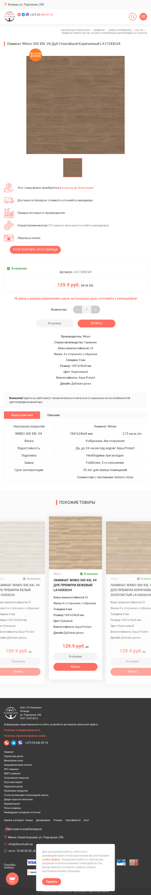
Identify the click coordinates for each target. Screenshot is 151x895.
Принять (51, 881)
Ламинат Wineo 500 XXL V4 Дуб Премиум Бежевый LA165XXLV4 (75, 585)
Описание (53, 415)
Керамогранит (12, 803)
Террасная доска (13, 786)
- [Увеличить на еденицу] (77, 310)
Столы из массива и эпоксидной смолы (26, 795)
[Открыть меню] (143, 16)
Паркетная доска (13, 756)
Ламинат (9, 752)
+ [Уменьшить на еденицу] (96, 310)
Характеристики (22, 415)
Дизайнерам (43, 820)
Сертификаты (73, 820)
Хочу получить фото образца (35, 249)
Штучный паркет (13, 782)
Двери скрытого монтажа (18, 799)
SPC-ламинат (11, 769)
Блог (86, 820)
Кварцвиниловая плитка (18, 765)
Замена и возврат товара (18, 820)
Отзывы (57, 820)
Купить (96, 323)
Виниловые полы (13, 760)
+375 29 (41, 14)
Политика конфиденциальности (22, 730)
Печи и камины (12, 808)
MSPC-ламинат (12, 773)
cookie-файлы (51, 859)
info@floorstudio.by (20, 844)
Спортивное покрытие (16, 778)
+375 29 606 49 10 (36, 742)
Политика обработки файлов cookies (25, 736)
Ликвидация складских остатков (22, 812)
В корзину (54, 323)
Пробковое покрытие (16, 790)
